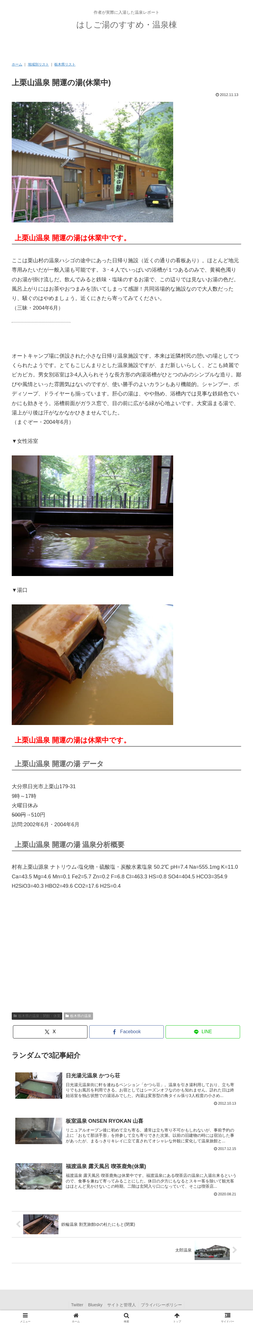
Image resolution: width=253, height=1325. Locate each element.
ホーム (17, 64)
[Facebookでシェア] (126, 1031)
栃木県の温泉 (78, 1016)
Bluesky (94, 1306)
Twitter (75, 1306)
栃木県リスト (64, 64)
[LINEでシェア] (203, 1031)
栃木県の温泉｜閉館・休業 (37, 1016)
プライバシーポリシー (163, 1306)
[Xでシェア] (50, 1031)
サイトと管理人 (122, 1306)
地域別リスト (38, 64)
